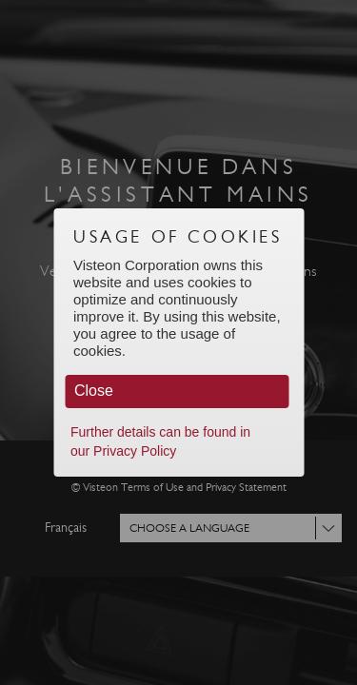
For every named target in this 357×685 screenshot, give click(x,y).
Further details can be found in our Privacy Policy (160, 441)
